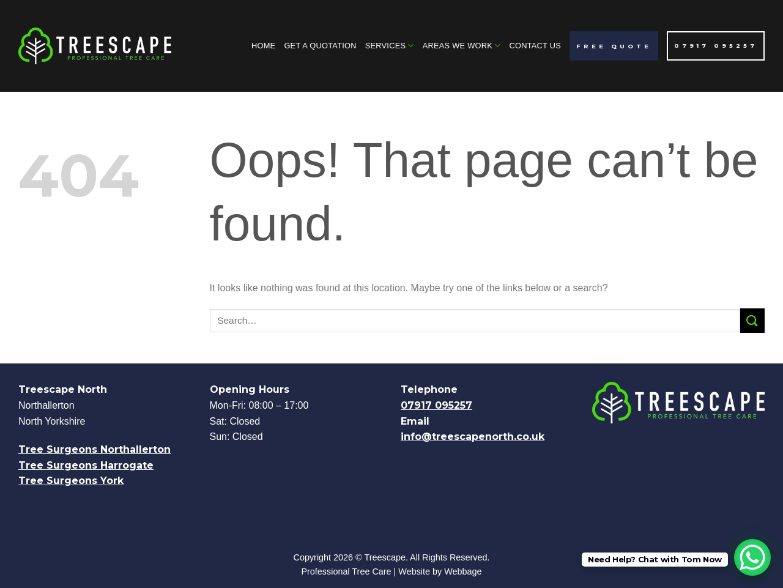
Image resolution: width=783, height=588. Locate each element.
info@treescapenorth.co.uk (472, 436)
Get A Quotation (320, 45)
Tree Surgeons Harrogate (86, 465)
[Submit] (752, 320)
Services (389, 45)
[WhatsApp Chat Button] (752, 557)
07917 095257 (436, 405)
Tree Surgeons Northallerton (94, 449)
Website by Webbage (439, 571)
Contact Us (535, 45)
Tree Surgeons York (71, 480)
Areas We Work (462, 45)
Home (263, 45)
